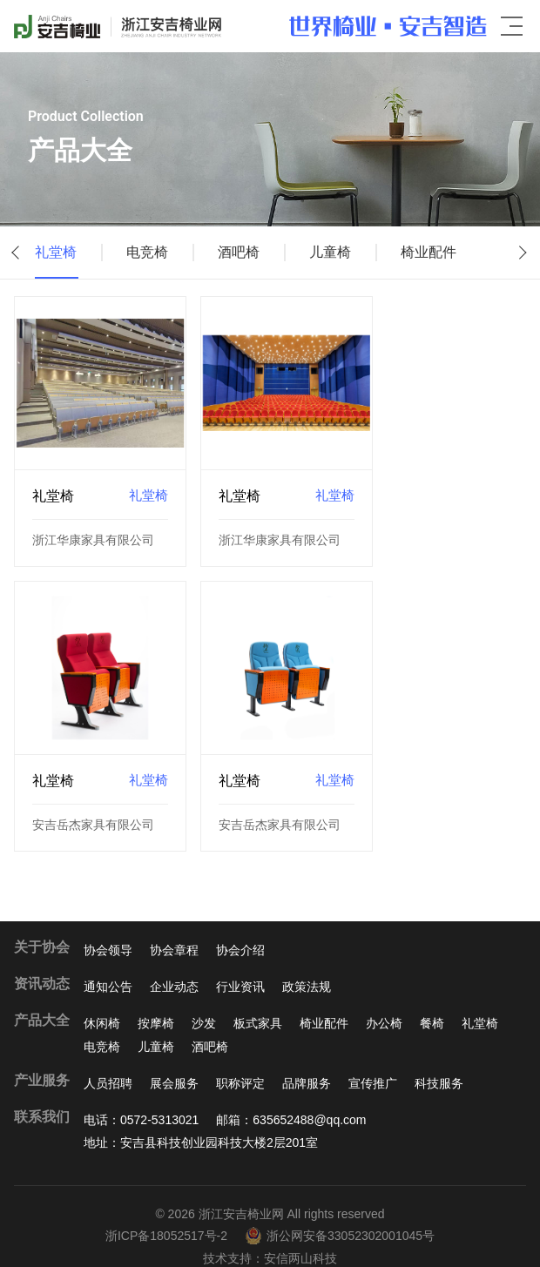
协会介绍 (240, 930)
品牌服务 (306, 1063)
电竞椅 (153, 252)
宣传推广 (372, 1063)
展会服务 (174, 1063)
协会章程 (174, 930)
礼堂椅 (56, 252)
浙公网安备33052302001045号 (340, 1216)
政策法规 (306, 967)
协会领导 (108, 930)
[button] (17, 252)
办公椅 (384, 1004)
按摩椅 (156, 1004)
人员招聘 (108, 1063)
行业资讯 (240, 967)
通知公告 (108, 967)
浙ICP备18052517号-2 (166, 1216)
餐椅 (432, 1004)
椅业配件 (453, 252)
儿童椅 (348, 252)
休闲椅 (102, 1004)
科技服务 (439, 1063)
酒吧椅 (251, 252)
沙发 (204, 1004)
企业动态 (174, 967)
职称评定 (240, 1063)
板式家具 (257, 1004)
